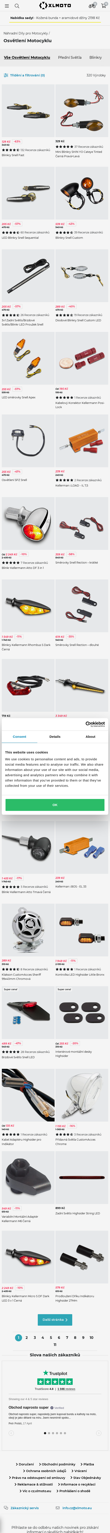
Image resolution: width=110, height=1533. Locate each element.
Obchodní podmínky (57, 1464)
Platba (87, 1464)
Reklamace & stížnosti (34, 1484)
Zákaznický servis (25, 1508)
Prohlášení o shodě (73, 1491)
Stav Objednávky (85, 1478)
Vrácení (79, 1471)
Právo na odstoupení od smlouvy (37, 1478)
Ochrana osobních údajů (44, 1471)
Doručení (25, 1464)
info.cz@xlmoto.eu (77, 1508)
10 (91, 1338)
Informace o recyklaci (77, 1484)
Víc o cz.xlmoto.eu (35, 1491)
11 (55, 1345)
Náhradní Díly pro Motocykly (26, 33)
